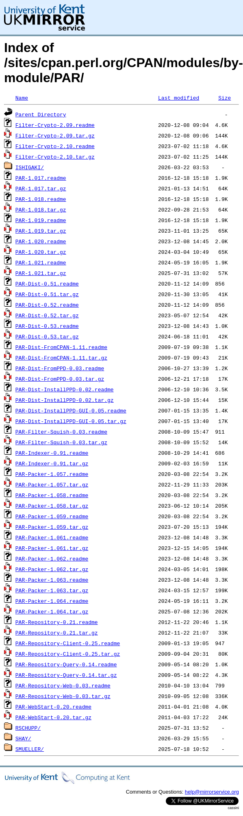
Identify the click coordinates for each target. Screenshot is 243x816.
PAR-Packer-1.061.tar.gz (51, 548)
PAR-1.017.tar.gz (40, 188)
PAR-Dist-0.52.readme (47, 304)
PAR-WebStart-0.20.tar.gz (53, 717)
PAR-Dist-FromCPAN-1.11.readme (61, 347)
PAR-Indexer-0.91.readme (51, 452)
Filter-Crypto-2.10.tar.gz (55, 156)
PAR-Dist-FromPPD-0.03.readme (59, 368)
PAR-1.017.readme (40, 177)
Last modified (178, 97)
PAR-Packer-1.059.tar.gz (51, 526)
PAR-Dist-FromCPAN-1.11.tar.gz (61, 357)
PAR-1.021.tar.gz (40, 273)
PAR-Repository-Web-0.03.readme (63, 685)
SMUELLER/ (29, 749)
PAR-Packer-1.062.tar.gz (51, 569)
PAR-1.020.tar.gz (40, 251)
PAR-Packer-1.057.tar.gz (51, 484)
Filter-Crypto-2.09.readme (55, 125)
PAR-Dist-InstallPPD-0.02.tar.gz (64, 400)
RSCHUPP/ (28, 727)
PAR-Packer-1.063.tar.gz (51, 590)
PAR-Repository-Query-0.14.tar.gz (66, 675)
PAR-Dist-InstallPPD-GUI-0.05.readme (70, 410)
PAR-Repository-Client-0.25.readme (67, 643)
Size (224, 97)
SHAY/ (23, 738)
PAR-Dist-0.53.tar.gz (47, 336)
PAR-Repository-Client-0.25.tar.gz (67, 653)
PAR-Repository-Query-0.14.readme (66, 664)
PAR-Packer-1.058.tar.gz (51, 505)
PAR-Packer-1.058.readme (51, 495)
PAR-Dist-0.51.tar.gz (47, 294)
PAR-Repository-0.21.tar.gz (56, 632)
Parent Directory (40, 114)
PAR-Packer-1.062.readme (51, 558)
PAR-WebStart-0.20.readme (53, 706)
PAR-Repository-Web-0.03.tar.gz (63, 696)
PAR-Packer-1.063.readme (51, 579)
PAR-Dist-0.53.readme (47, 325)
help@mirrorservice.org (212, 792)
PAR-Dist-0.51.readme (47, 283)
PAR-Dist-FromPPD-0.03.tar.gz (59, 378)
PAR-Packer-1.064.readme (51, 600)
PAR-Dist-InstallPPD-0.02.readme (64, 389)
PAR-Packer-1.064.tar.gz (51, 611)
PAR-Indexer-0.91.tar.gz (51, 463)
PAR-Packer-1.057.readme (51, 474)
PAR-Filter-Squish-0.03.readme (61, 431)
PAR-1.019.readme (40, 220)
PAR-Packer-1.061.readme (51, 537)
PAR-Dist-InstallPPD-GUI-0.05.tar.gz (70, 421)
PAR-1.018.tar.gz (40, 209)
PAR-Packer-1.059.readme (51, 516)
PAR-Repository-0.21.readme (56, 622)
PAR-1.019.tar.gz (40, 230)
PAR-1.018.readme (40, 199)
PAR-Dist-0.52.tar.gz (47, 315)
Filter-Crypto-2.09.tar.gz (55, 135)
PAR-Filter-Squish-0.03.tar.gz (61, 442)
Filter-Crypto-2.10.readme (55, 146)
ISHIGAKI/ (29, 167)
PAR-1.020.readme (40, 241)
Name (21, 97)
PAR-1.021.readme (40, 262)
